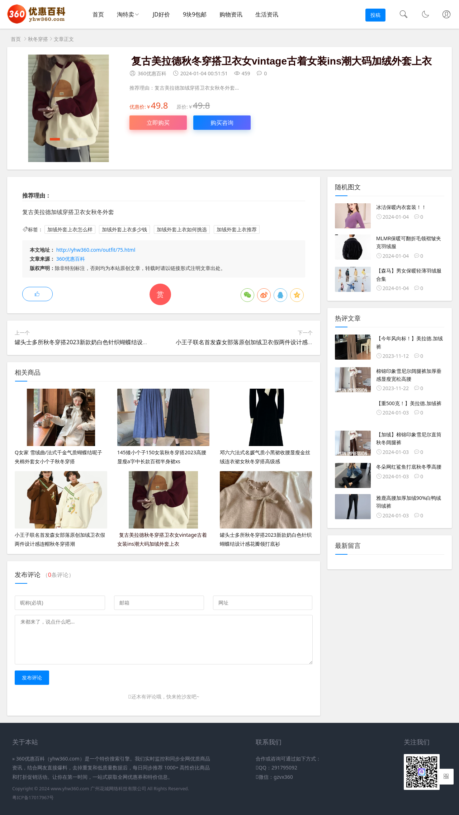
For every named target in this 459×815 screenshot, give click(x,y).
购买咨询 (221, 123)
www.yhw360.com (70, 789)
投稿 (375, 14)
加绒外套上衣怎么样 (70, 229)
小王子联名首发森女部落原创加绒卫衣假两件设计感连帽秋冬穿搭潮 (262, 342)
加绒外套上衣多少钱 (124, 229)
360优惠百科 (70, 258)
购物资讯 (230, 14)
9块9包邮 (195, 14)
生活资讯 (266, 14)
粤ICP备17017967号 (33, 798)
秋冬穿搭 (38, 38)
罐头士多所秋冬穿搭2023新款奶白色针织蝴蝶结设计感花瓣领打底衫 (102, 342)
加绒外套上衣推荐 (237, 229)
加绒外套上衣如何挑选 (182, 229)
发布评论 (32, 677)
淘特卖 (125, 14)
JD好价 (161, 14)
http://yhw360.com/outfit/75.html (96, 249)
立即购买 (158, 123)
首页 (98, 14)
